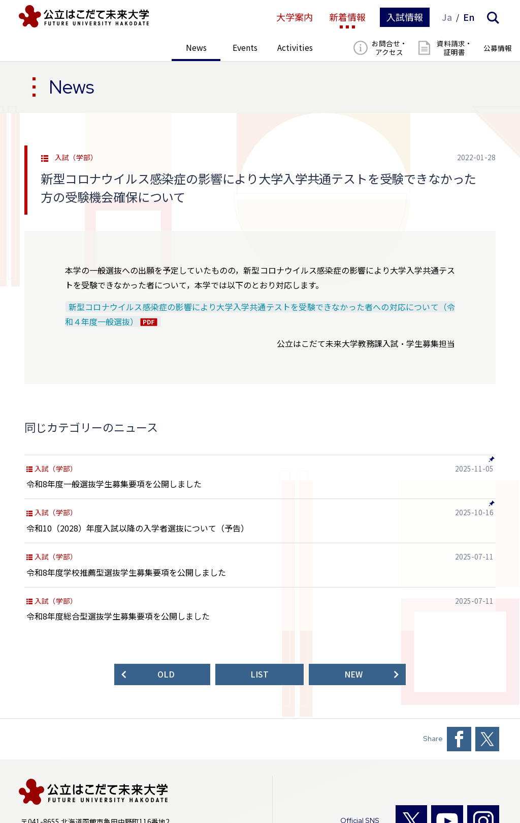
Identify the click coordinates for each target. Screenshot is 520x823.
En (469, 17)
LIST (259, 674)
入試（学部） (76, 157)
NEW (353, 674)
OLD (166, 674)
